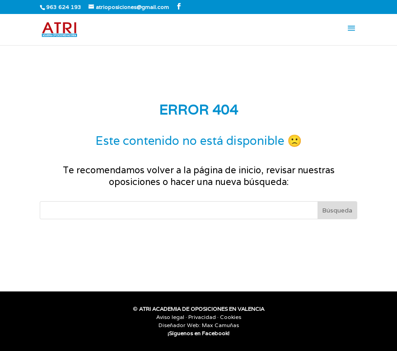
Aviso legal (170, 317)
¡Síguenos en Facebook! (198, 333)
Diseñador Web (179, 325)
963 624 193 (63, 7)
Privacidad (202, 317)
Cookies (230, 317)
